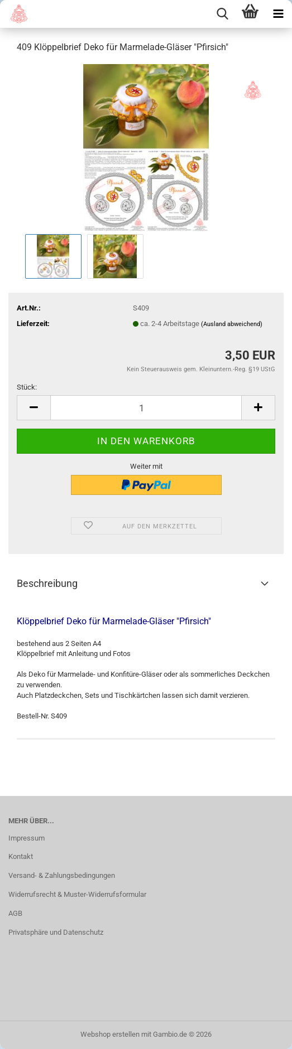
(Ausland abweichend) (231, 324)
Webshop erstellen (110, 1034)
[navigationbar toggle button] (278, 14)
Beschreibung (47, 583)
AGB (15, 913)
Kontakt (20, 856)
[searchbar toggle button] (222, 14)
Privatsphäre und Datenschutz (55, 932)
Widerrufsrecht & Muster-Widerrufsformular (77, 894)
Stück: (27, 387)
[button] (33, 407)
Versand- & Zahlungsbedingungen (61, 875)
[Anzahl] (146, 407)
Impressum (26, 838)
